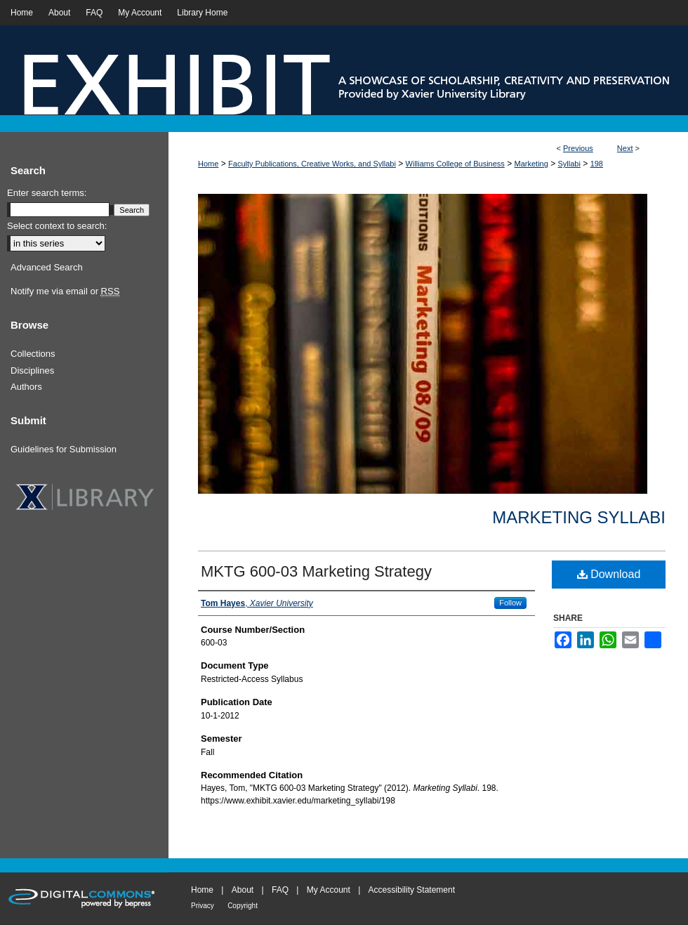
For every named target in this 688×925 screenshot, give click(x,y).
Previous (578, 148)
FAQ (280, 890)
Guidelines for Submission (64, 449)
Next (625, 148)
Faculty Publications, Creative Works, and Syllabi (312, 163)
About (242, 890)
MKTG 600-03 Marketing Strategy (316, 571)
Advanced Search (47, 267)
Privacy (202, 906)
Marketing (531, 163)
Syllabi (569, 163)
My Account (328, 890)
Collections (33, 353)
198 (596, 163)
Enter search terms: (46, 193)
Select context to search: (57, 226)
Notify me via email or (65, 291)
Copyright (242, 906)
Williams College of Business (455, 163)
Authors (26, 386)
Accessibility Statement (412, 890)
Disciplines (32, 370)
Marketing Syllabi (579, 517)
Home (208, 163)
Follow (510, 602)
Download (609, 574)
